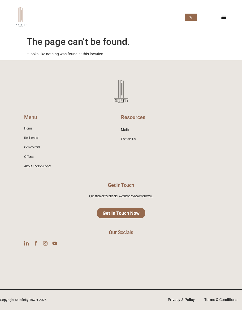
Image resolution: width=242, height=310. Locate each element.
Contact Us (128, 139)
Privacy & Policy (181, 299)
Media (125, 129)
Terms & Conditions (220, 299)
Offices (28, 157)
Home (28, 128)
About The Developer (37, 166)
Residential (31, 138)
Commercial (32, 147)
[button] (224, 17)
